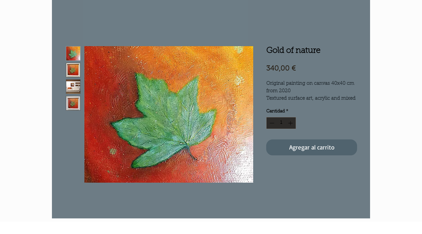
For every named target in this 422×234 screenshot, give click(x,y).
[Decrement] (271, 123)
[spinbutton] (281, 123)
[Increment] (291, 123)
